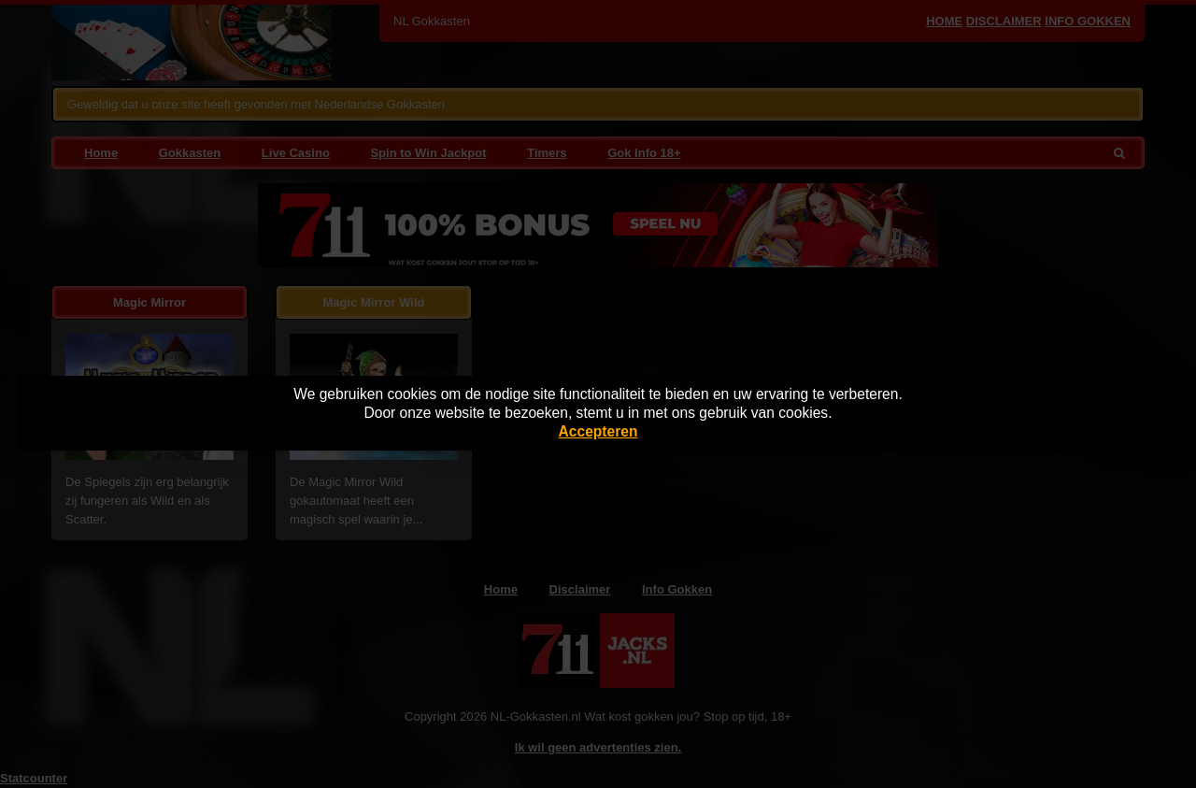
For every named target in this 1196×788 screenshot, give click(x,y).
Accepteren (598, 431)
